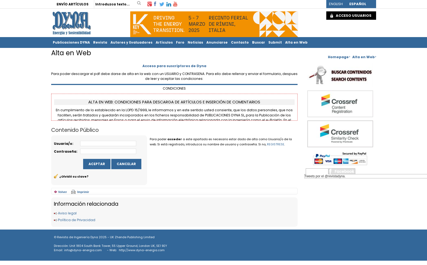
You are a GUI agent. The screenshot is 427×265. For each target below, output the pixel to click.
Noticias (195, 42)
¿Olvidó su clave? (74, 176)
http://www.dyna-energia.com (142, 250)
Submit (275, 42)
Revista (100, 42)
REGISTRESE (275, 144)
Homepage (338, 57)
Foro (180, 42)
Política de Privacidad (76, 220)
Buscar (258, 42)
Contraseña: (65, 151)
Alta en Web (296, 42)
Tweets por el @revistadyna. (325, 176)
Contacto (240, 42)
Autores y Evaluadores (131, 42)
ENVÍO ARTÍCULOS (73, 4)
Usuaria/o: (63, 143)
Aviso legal (67, 213)
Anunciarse (217, 42)
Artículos (164, 42)
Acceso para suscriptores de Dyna (174, 66)
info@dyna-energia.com (83, 250)
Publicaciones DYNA (71, 42)
